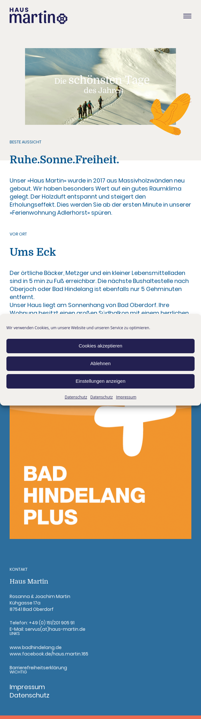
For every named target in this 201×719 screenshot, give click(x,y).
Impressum (126, 397)
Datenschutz (76, 397)
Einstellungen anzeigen (100, 381)
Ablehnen (100, 363)
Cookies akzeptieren (100, 345)
